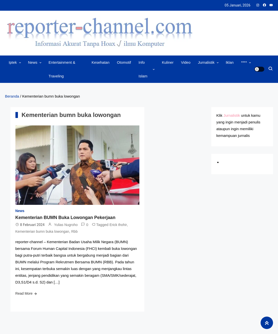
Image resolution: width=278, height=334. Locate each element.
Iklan (230, 62)
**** (244, 62)
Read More (24, 293)
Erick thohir (118, 225)
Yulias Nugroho (66, 225)
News (33, 62)
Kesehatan (101, 62)
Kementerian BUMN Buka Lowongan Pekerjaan (65, 217)
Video (185, 62)
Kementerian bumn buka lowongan (42, 231)
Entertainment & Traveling (62, 69)
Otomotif (124, 62)
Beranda (12, 96)
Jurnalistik (206, 62)
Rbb (74, 231)
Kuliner (167, 62)
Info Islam (143, 69)
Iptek (13, 62)
